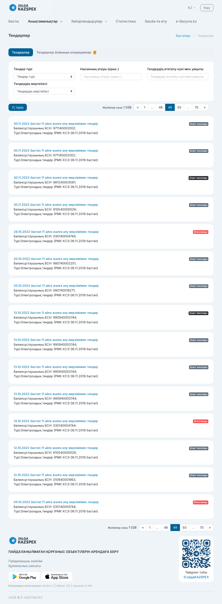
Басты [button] (13, 21)
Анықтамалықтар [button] (45, 21)
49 (170, 107)
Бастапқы (183, 35)
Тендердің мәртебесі (30, 84)
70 (196, 107)
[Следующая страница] (204, 107)
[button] (192, 7)
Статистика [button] (126, 21)
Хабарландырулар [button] (89, 21)
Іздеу (18, 107)
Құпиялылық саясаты (24, 566)
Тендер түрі (23, 69)
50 (179, 107)
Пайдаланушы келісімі (25, 561)
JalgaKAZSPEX (196, 577)
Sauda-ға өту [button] (156, 21)
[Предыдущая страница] (137, 107)
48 (161, 107)
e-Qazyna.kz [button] (186, 21)
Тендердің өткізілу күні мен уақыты (175, 69)
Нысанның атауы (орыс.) (99, 69)
